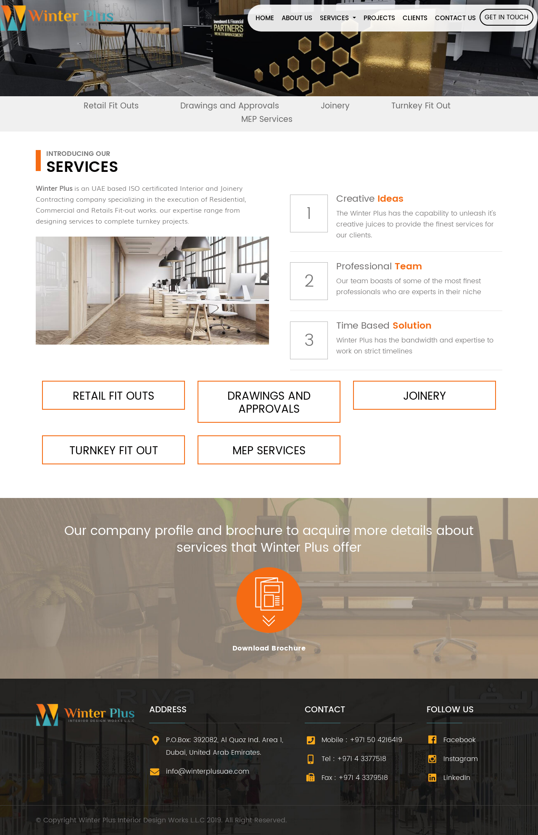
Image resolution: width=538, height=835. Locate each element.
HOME (267, 18)
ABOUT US (297, 18)
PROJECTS (379, 18)
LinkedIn (456, 777)
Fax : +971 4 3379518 (355, 777)
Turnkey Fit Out (421, 106)
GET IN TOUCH (506, 17)
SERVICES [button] (335, 18)
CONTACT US (455, 18)
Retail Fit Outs (111, 106)
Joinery (335, 106)
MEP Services (267, 119)
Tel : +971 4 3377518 (354, 758)
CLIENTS (415, 18)
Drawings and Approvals (229, 106)
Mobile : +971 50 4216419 (362, 740)
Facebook (459, 740)
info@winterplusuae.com (207, 771)
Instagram (460, 758)
